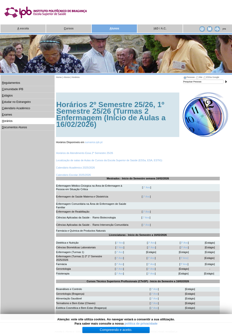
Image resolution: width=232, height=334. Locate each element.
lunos (114, 28)
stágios (7, 95)
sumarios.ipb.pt (94, 142)
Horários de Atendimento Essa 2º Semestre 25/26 (84, 153)
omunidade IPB (12, 89)
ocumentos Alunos (14, 127)
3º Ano (184, 242)
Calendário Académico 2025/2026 (75, 167)
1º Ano (146, 187)
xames (7, 114)
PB (224, 29)
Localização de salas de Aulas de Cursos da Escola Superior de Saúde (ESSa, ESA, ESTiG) (109, 160)
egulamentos (11, 83)
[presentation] (189, 78)
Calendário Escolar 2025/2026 (73, 174)
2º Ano (151, 242)
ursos (68, 28)
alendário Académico (16, 108)
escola (23, 28)
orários (7, 121)
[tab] (189, 78)
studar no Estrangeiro (16, 102)
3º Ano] (184, 258)
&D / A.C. (160, 28)
